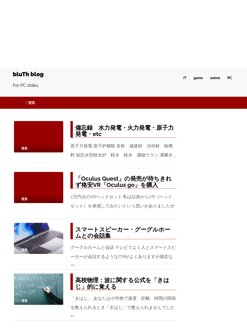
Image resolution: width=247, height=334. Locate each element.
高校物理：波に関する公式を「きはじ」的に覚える (122, 283)
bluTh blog (28, 74)
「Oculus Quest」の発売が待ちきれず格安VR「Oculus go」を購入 (123, 181)
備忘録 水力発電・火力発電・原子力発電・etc (124, 130)
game (198, 78)
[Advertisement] (123, 34)
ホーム (19, 103)
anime (215, 78)
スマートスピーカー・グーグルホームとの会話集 (122, 232)
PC (229, 78)
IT (184, 78)
